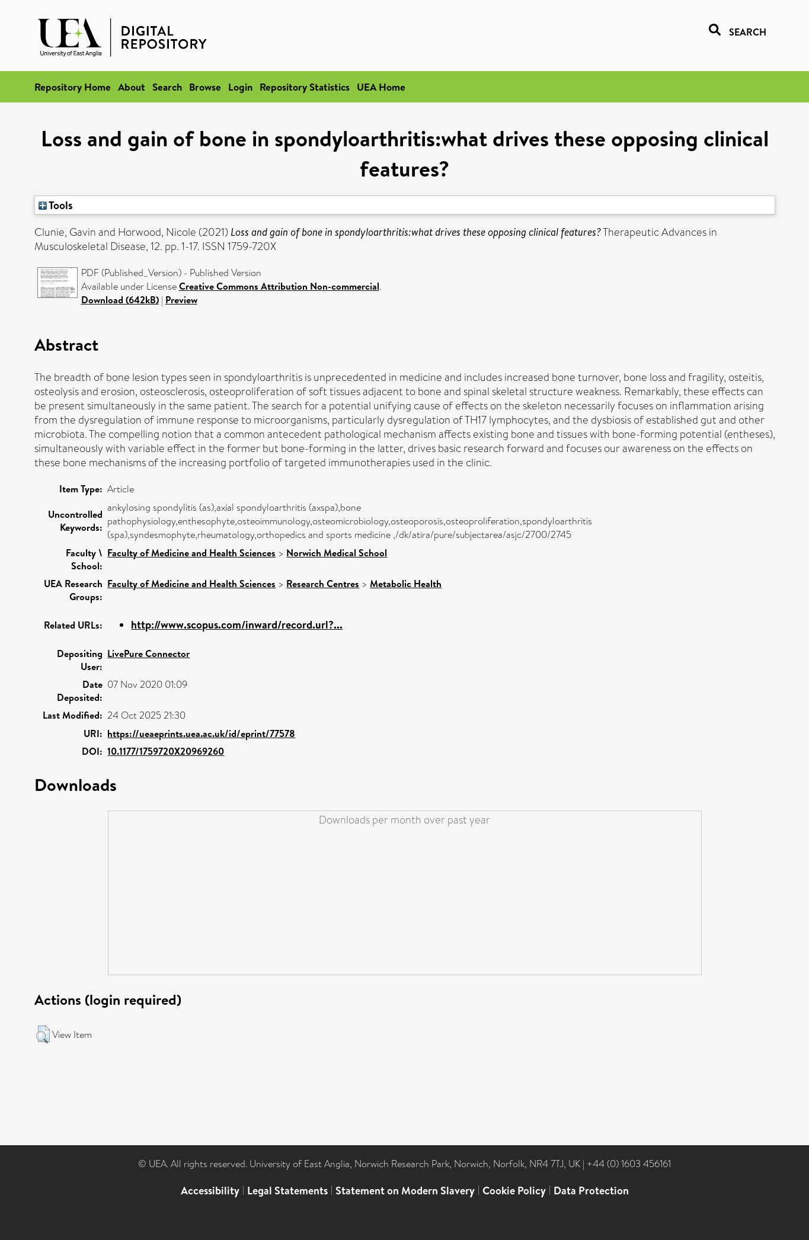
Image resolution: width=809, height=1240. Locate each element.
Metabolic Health (406, 583)
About (131, 87)
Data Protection (591, 1190)
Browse (205, 87)
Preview (181, 299)
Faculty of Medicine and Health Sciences (191, 552)
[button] (43, 1034)
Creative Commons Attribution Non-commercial (279, 286)
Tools (56, 205)
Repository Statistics (305, 87)
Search (167, 87)
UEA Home (381, 87)
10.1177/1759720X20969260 (165, 751)
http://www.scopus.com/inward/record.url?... (237, 624)
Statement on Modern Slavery (405, 1190)
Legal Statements (287, 1190)
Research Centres (322, 583)
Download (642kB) (120, 299)
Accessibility (210, 1190)
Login (240, 87)
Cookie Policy (514, 1190)
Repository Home (72, 87)
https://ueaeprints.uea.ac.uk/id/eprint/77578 (201, 733)
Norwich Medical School (336, 552)
